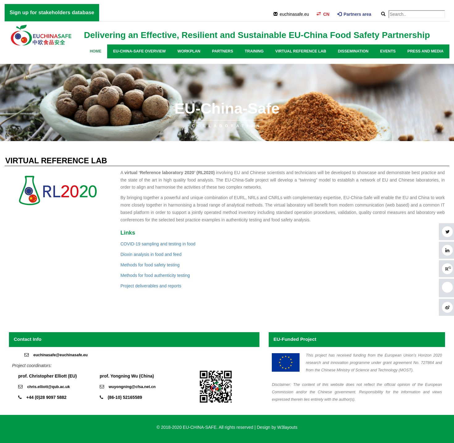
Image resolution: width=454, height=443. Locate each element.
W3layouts (287, 427)
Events (388, 51)
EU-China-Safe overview (139, 51)
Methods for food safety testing (149, 264)
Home (96, 51)
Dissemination (353, 51)
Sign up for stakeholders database (52, 12)
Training (254, 51)
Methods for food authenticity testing (155, 275)
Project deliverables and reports (150, 285)
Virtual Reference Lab (300, 51)
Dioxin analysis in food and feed (151, 254)
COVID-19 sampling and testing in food (157, 243)
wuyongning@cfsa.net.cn (132, 387)
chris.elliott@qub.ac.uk (48, 387)
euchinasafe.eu (294, 14)
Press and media (425, 51)
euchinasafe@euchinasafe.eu (60, 355)
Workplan (189, 51)
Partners (222, 51)
